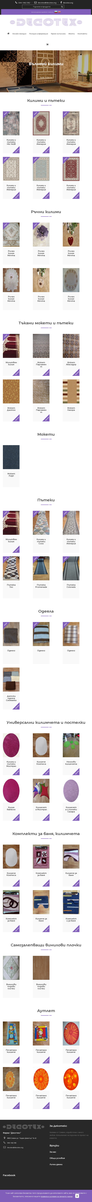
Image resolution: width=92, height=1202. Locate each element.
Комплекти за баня (71, 920)
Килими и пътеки (46, 100)
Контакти (82, 34)
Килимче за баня (71, 874)
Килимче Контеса (41, 763)
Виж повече (46, 77)
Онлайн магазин (19, 34)
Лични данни (56, 1164)
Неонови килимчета (71, 763)
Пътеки (46, 500)
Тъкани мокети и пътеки (46, 323)
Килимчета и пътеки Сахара (71, 809)
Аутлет (46, 1010)
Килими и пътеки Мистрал (11, 764)
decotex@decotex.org (47, 2)
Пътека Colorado (71, 586)
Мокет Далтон (11, 409)
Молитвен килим (11, 363)
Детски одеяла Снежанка (11, 698)
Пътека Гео (11, 586)
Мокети (46, 434)
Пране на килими (58, 34)
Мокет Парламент (41, 364)
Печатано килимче (11, 1051)
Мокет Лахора (71, 409)
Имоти (72, 34)
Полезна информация (38, 34)
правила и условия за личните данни (57, 1196)
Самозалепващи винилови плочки (46, 945)
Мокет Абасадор (71, 363)
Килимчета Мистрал (41, 808)
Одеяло (11, 650)
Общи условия (57, 1158)
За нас (53, 1152)
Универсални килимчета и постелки (46, 722)
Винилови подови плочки (11, 986)
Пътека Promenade (41, 586)
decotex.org (68, 2)
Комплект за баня (41, 874)
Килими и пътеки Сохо (41, 541)
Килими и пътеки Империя (41, 142)
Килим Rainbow (11, 808)
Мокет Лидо (11, 475)
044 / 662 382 (24, 2)
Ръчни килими (46, 211)
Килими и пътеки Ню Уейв (11, 142)
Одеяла (46, 611)
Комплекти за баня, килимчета (46, 833)
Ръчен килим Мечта (11, 253)
